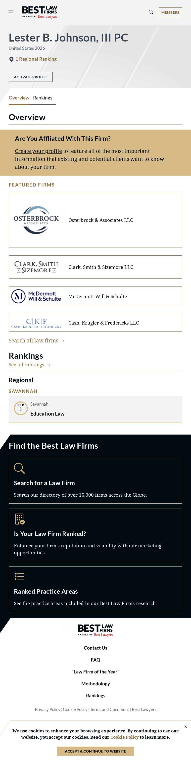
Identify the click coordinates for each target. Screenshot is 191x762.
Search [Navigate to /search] (95, 480)
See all (30, 364)
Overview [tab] (19, 97)
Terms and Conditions (109, 709)
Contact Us (95, 648)
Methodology (95, 683)
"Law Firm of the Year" (95, 671)
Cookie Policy (75, 709)
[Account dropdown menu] (170, 12)
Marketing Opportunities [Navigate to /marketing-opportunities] (95, 535)
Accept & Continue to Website (95, 751)
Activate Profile (31, 77)
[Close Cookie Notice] (182, 727)
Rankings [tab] (42, 97)
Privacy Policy (47, 709)
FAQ (95, 660)
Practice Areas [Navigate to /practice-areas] (95, 589)
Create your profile (38, 150)
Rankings (95, 695)
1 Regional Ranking (36, 59)
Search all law (37, 340)
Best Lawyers (144, 709)
